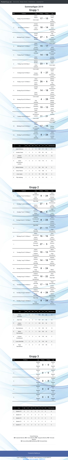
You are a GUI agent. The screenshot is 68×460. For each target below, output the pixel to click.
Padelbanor (32, 1)
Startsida (16, 1)
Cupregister (40, 1)
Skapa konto (24, 1)
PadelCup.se (6, 2)
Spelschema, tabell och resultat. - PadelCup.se (34, 459)
